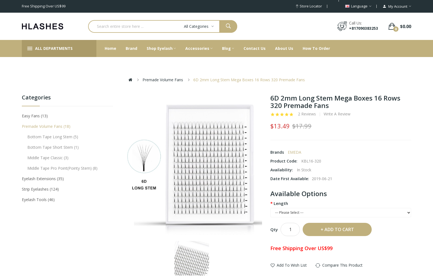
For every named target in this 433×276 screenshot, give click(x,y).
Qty (274, 229)
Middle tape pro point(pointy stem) (62, 168)
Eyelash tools (38, 199)
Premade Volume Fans (162, 79)
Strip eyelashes (40, 189)
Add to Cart (339, 229)
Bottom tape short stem (53, 147)
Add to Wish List (292, 265)
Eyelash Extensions (43, 178)
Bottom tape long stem (52, 136)
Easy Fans (35, 115)
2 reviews (307, 114)
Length (281, 203)
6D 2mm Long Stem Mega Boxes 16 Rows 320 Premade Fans (249, 79)
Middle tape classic (47, 157)
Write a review (337, 114)
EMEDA (294, 152)
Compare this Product (342, 265)
